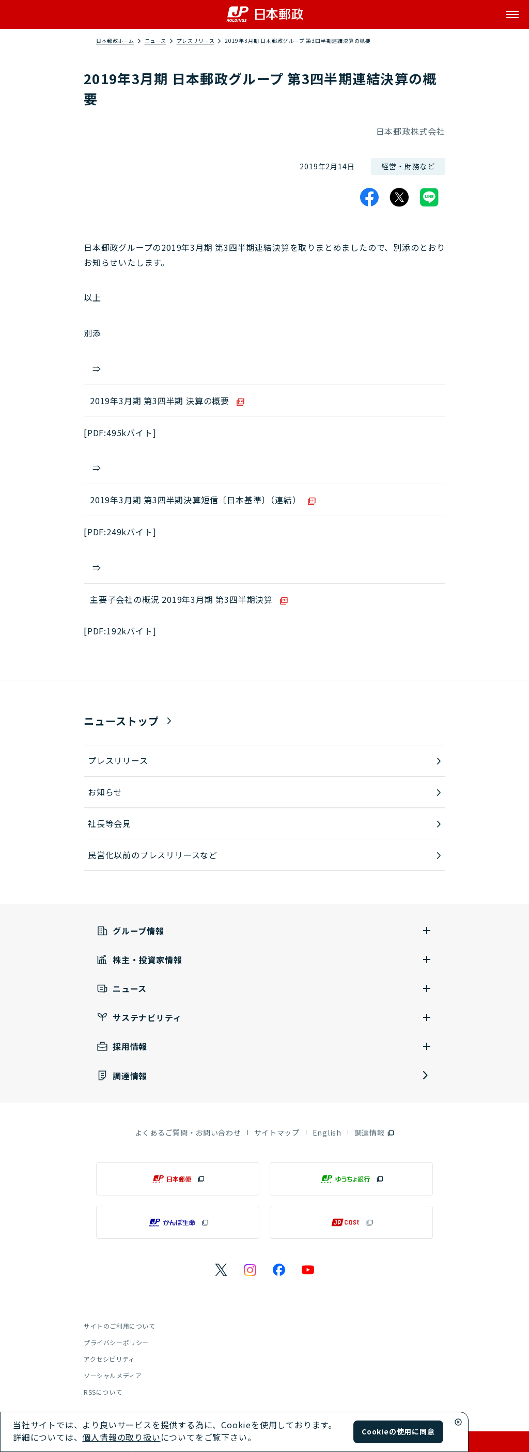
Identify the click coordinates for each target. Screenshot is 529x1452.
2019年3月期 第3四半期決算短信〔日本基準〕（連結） (195, 499)
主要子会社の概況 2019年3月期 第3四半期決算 (181, 599)
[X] (399, 197)
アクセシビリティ (109, 1358)
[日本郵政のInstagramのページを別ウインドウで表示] (250, 1270)
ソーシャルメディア (113, 1375)
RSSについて (103, 1391)
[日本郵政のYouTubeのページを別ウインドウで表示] (308, 1270)
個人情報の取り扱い (121, 1437)
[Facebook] (369, 197)
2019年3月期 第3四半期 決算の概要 (159, 400)
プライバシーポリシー (116, 1342)
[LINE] (429, 197)
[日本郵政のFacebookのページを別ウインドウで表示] (279, 1270)
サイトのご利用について (119, 1325)
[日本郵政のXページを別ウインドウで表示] (221, 1270)
